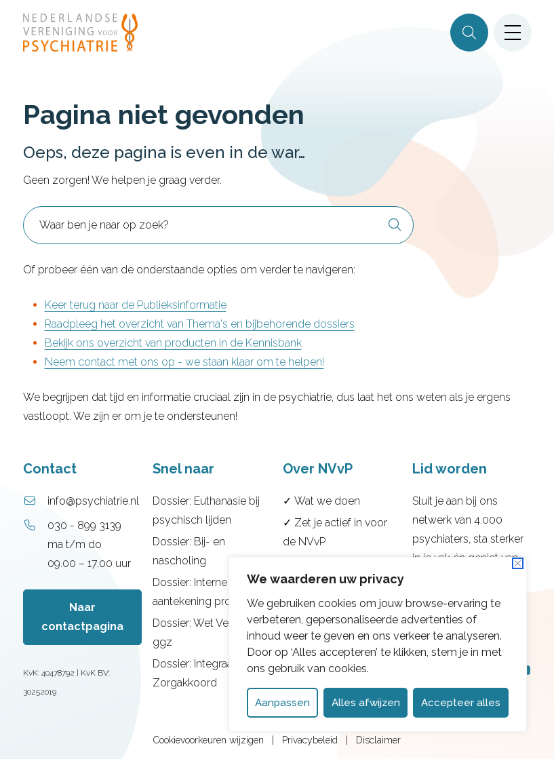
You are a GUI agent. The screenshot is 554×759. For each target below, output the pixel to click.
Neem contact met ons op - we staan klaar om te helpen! (184, 361)
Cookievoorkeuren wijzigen (208, 740)
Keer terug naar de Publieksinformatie (135, 304)
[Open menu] (513, 33)
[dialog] (378, 644)
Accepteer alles (460, 703)
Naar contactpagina (82, 617)
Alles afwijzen (366, 703)
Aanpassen (282, 703)
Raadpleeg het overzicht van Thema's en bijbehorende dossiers (200, 323)
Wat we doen (327, 500)
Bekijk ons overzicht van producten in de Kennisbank (173, 342)
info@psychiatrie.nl (93, 500)
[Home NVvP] (80, 33)
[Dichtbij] (518, 563)
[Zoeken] (469, 33)
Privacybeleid (310, 740)
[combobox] (218, 225)
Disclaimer (378, 740)
